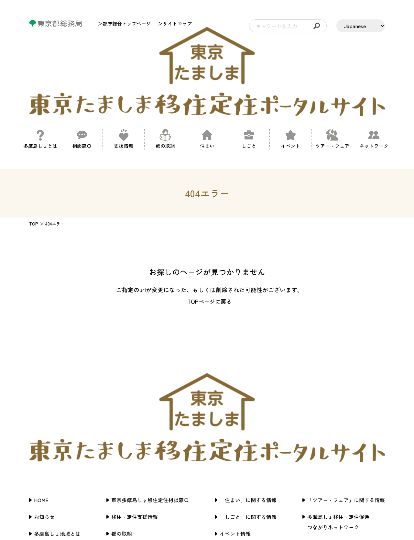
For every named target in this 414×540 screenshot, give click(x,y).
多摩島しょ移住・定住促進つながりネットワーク (338, 412)
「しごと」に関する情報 (248, 407)
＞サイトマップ (175, 23)
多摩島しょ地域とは (57, 424)
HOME (41, 390)
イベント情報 (235, 424)
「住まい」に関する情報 (248, 390)
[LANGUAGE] (360, 25)
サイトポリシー (325, 434)
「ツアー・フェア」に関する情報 (346, 390)
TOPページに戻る (209, 246)
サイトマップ (322, 451)
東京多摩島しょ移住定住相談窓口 (150, 390)
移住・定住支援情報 (134, 407)
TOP (33, 169)
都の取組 (121, 424)
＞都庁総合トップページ (124, 23)
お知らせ (44, 407)
